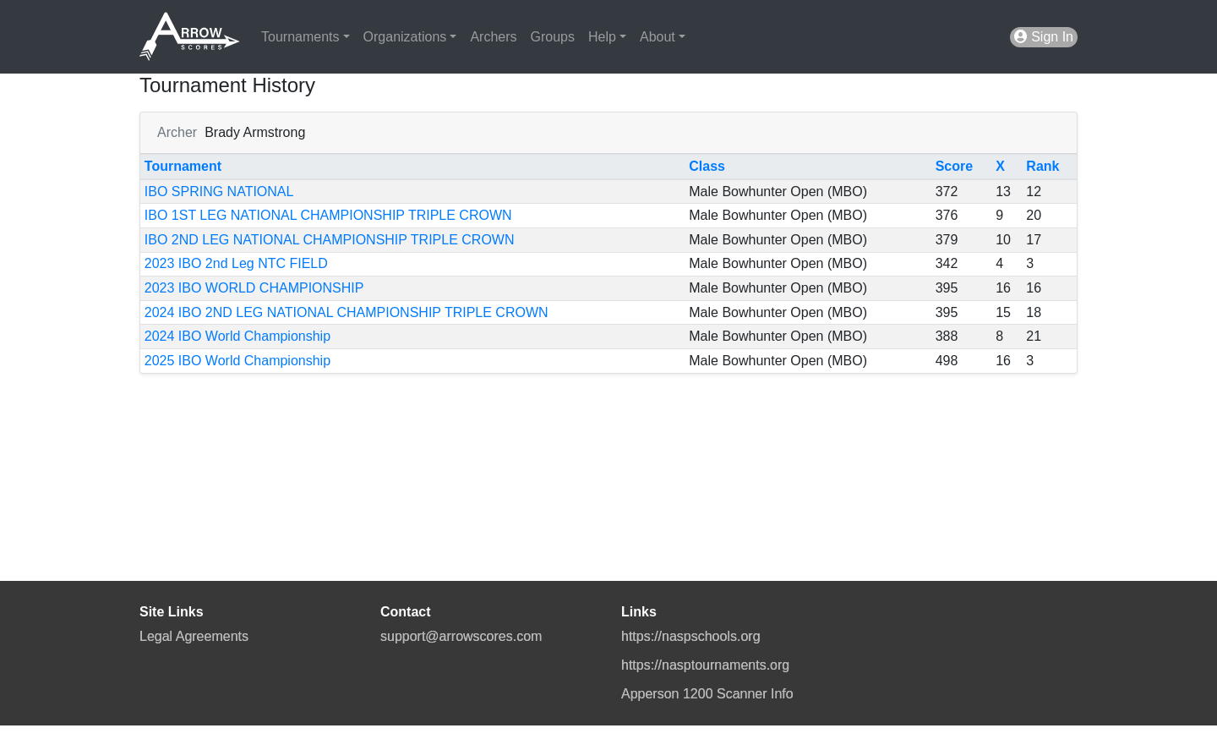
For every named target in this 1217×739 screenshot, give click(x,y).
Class (707, 166)
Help (602, 37)
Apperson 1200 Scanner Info (707, 694)
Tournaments (300, 37)
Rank (1042, 166)
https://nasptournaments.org (705, 665)
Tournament (183, 166)
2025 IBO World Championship (237, 360)
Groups (553, 37)
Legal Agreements (193, 636)
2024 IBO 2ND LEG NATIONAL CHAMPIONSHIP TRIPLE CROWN (346, 312)
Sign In (1043, 37)
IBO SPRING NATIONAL (219, 191)
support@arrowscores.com (461, 636)
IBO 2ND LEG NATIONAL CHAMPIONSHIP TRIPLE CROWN (330, 240)
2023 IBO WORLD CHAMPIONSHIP (254, 288)
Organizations (405, 37)
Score (954, 166)
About (657, 37)
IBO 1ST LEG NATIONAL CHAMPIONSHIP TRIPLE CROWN (328, 215)
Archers (493, 37)
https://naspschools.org (691, 636)
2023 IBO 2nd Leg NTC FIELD (236, 263)
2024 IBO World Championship (237, 336)
